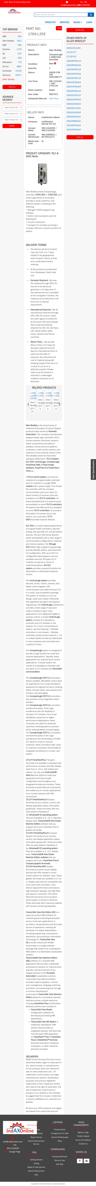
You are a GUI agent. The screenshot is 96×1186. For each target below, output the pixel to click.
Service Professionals (59, 1137)
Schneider (7, 71)
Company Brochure (59, 1157)
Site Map (59, 1164)
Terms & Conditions (83, 1140)
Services (64, 22)
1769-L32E (41, 394)
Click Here (54, 98)
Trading (36, 1163)
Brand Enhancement (36, 1171)
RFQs (60, 1141)
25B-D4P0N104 (73, 74)
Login (89, 22)
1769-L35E (57, 394)
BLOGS (78, 22)
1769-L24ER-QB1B (34, 396)
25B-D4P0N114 (73, 69)
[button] (31, 403)
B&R (4, 45)
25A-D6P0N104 (73, 125)
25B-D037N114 (73, 95)
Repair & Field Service (36, 1167)
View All (12, 87)
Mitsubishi (7, 62)
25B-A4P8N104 (73, 121)
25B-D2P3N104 (73, 82)
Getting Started (36, 1160)
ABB (4, 36)
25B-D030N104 (73, 99)
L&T (4, 58)
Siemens (6, 75)
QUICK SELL (80, 30)
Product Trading (36, 1133)
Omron (5, 66)
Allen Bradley (8, 41)
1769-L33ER (49, 394)
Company (36, 1130)
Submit (12, 126)
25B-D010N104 (73, 117)
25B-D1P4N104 (73, 86)
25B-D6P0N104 (73, 65)
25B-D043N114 (73, 91)
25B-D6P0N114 (73, 61)
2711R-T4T (71, 56)
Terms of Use (59, 1160)
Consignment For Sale (59, 1133)
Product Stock (59, 1130)
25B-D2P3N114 (73, 78)
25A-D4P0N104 (73, 129)
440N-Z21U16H (73, 48)
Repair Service (36, 1137)
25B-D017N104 (73, 108)
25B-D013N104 (73, 112)
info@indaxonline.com (70, 5)
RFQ (36, 1175)
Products (50, 22)
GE (3, 54)
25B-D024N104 (73, 104)
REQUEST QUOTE (60, 28)
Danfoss (6, 49)
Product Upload (83, 1136)
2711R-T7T (71, 52)
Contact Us (83, 1144)
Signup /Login (83, 1132)
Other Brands (8, 79)
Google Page (12, 1152)
